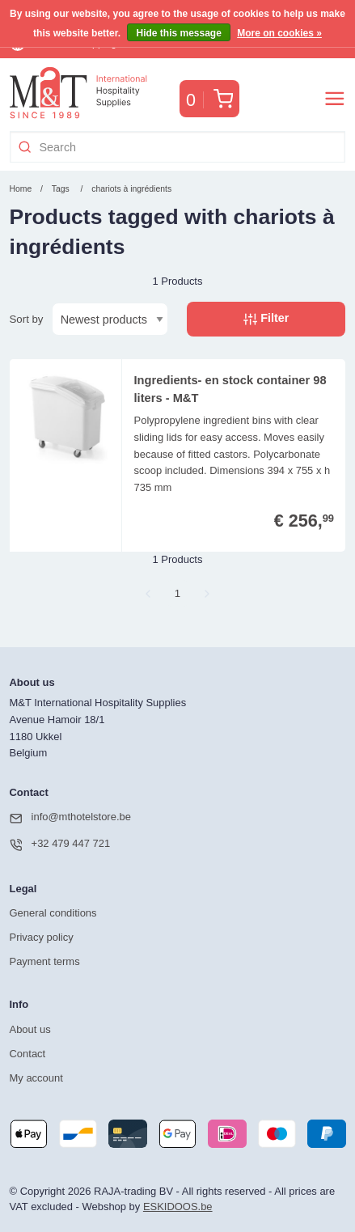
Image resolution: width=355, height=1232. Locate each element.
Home (21, 188)
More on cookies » (279, 33)
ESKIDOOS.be (178, 1206)
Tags (61, 188)
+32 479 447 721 (60, 844)
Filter (266, 318)
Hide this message (178, 33)
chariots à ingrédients (131, 188)
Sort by (27, 319)
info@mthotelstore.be (70, 818)
